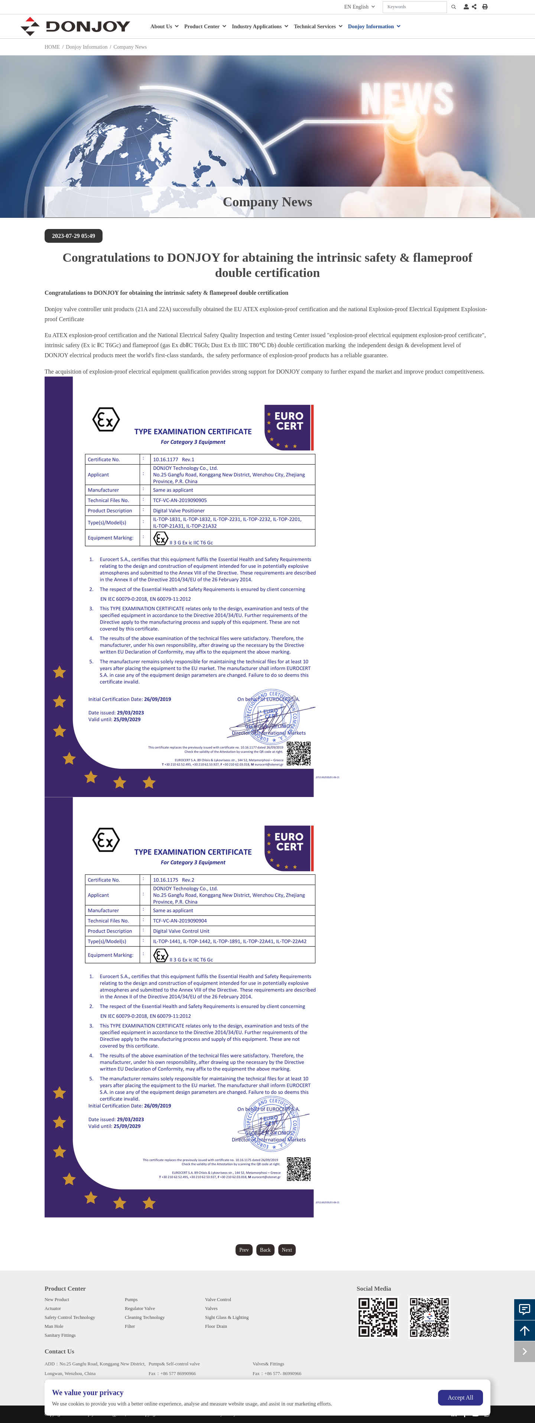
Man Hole (54, 1326)
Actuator (53, 1308)
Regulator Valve (140, 1308)
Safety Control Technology (70, 1317)
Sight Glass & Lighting (227, 1317)
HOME (52, 47)
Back (265, 1250)
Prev (244, 1250)
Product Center (202, 26)
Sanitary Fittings (60, 1335)
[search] (454, 7)
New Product (57, 1299)
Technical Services (315, 26)
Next (287, 1250)
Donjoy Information (371, 26)
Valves (211, 1308)
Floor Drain (216, 1326)
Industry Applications (257, 26)
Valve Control (218, 1299)
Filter (130, 1326)
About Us (161, 26)
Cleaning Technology (145, 1317)
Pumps (131, 1299)
